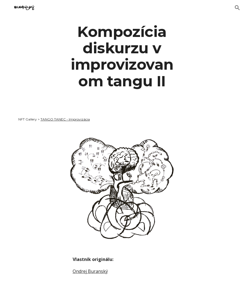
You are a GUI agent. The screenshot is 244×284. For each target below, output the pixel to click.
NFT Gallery (27, 119)
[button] (237, 7)
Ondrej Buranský (90, 271)
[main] (122, 56)
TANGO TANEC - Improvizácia (65, 119)
